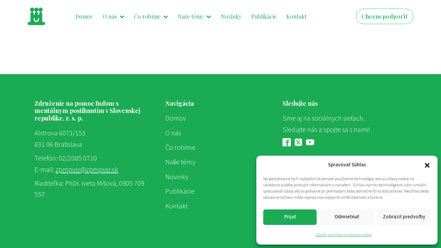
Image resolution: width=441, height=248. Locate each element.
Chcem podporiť (384, 16)
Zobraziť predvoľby (404, 216)
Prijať (290, 216)
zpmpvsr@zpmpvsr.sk (86, 170)
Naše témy (194, 16)
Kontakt (296, 16)
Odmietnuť (347, 216)
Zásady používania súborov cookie (344, 235)
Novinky (231, 16)
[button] (427, 165)
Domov (84, 16)
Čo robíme (151, 16)
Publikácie (264, 16)
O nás (113, 16)
